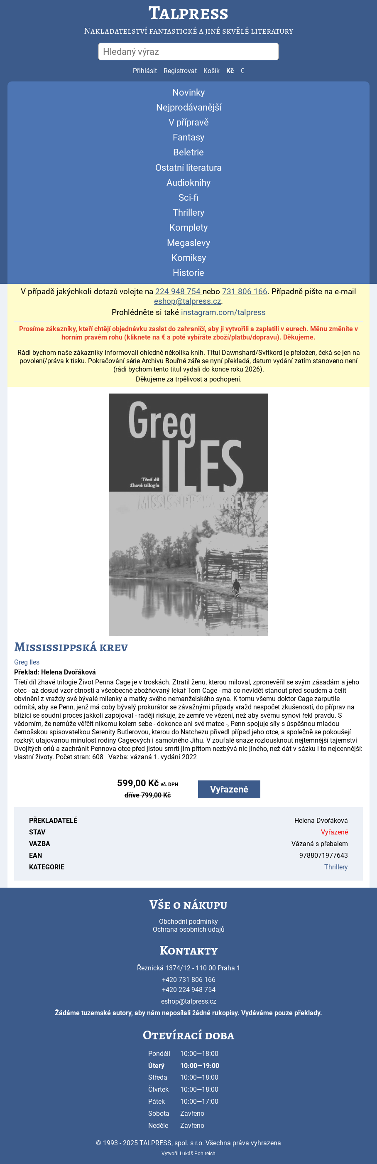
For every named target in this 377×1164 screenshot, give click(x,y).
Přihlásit (145, 71)
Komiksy (188, 258)
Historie (188, 273)
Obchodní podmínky (188, 921)
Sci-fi (188, 197)
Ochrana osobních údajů (189, 929)
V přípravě (189, 122)
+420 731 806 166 (188, 980)
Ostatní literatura (188, 167)
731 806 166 (244, 291)
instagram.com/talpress (223, 312)
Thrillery (188, 212)
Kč (230, 71)
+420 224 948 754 (188, 990)
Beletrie (188, 152)
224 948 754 (178, 291)
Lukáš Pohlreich (197, 1154)
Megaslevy (188, 243)
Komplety (188, 227)
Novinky (188, 92)
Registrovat (180, 71)
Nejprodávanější (188, 107)
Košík (211, 71)
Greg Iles (26, 662)
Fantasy (188, 137)
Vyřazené (229, 789)
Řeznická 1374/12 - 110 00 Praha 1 (188, 968)
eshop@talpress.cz (188, 1001)
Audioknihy (188, 182)
